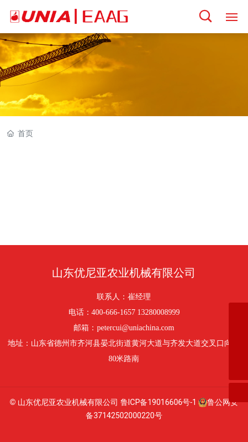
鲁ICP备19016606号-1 (158, 402)
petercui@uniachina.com (135, 328)
